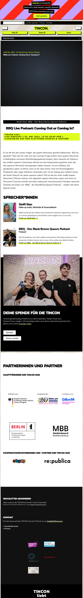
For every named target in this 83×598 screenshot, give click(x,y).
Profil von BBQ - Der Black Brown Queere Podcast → (40, 243)
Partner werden (12, 338)
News (69, 32)
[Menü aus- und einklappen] (78, 27)
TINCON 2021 (8, 38)
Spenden (9, 332)
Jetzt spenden (41, 16)
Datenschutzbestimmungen (38, 504)
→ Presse (6, 528)
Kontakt (49, 23)
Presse (42, 23)
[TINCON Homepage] (41, 28)
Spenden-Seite (25, 323)
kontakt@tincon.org (55, 521)
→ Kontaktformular (10, 526)
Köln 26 (14, 32)
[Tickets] (4, 27)
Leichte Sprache (32, 23)
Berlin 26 (42, 32)
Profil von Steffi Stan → (28, 218)
